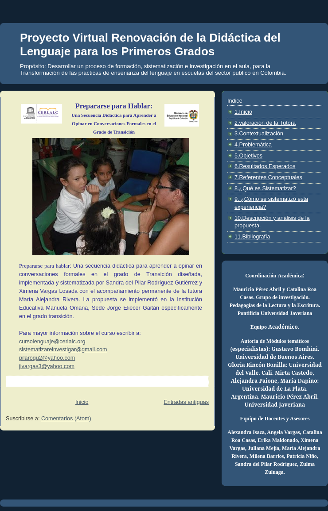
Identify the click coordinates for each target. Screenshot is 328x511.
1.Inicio (243, 112)
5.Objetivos (248, 156)
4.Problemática (253, 145)
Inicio (81, 402)
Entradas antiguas (186, 402)
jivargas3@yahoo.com (46, 366)
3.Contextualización (258, 134)
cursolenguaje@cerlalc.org (52, 341)
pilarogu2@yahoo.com (47, 358)
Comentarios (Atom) (66, 418)
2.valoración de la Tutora (265, 123)
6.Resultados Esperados (264, 166)
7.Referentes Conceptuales (268, 177)
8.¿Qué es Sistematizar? (265, 188)
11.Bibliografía (252, 237)
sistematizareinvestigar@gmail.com (63, 349)
